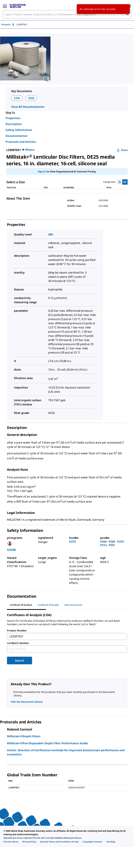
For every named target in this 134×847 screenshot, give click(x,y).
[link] (10, 841)
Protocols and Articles (21, 142)
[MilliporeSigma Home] (18, 6)
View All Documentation (27, 106)
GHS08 (11, 550)
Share (122, 150)
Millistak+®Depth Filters (23, 736)
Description (14, 124)
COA (17, 98)
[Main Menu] (5, 5)
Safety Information (19, 130)
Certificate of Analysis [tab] (21, 604)
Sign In (42, 171)
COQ (31, 98)
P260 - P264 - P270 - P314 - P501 (112, 543)
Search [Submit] (19, 660)
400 (50, 234)
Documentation (16, 136)
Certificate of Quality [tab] (48, 604)
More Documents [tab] (73, 604)
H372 (72, 541)
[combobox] (67, 14)
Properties (13, 118)
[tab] (8, 24)
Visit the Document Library (26, 701)
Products (5, 24)
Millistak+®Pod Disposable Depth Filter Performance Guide (47, 743)
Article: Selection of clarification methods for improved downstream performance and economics (66, 752)
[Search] (127, 14)
